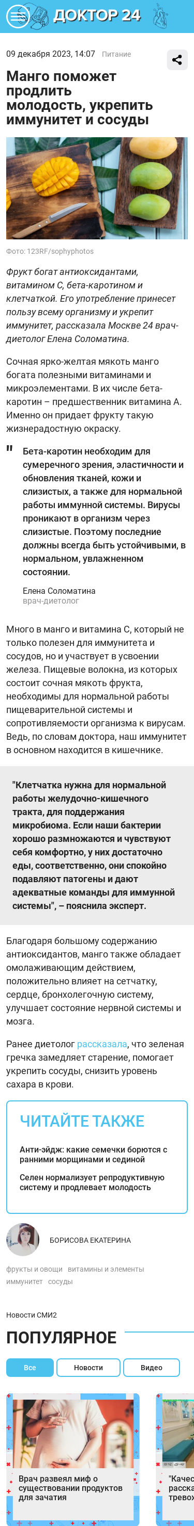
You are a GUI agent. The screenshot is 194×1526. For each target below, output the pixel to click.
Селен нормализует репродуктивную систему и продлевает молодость (92, 1182)
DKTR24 (97, 16)
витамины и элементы (106, 1269)
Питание (116, 54)
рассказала (102, 1043)
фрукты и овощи (34, 1269)
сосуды (60, 1281)
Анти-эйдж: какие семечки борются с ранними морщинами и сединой (93, 1154)
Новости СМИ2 (31, 1315)
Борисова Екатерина (90, 1240)
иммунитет (24, 1281)
